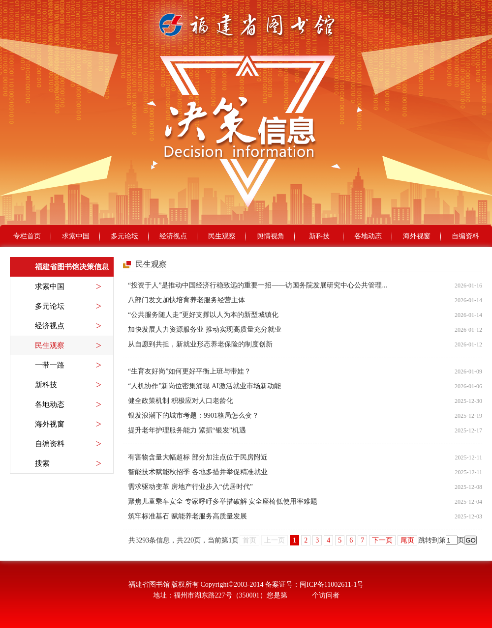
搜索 (68, 463)
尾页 (407, 540)
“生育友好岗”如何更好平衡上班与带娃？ (189, 371)
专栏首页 (27, 236)
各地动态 (368, 236)
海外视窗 (416, 236)
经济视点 (173, 236)
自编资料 (465, 236)
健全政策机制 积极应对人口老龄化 (180, 400)
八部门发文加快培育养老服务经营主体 (186, 300)
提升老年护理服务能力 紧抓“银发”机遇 (187, 430)
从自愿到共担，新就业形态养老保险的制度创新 (200, 344)
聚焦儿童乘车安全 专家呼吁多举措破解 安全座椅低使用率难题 (222, 501)
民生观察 (222, 236)
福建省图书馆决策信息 (72, 267)
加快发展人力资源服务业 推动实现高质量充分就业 (204, 329)
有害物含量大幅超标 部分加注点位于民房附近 (198, 457)
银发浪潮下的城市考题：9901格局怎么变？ (193, 415)
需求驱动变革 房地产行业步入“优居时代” (190, 486)
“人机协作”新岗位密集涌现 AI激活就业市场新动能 (204, 386)
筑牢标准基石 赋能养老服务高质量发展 (187, 516)
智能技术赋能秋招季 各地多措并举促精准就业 (198, 472)
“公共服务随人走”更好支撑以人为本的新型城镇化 (203, 314)
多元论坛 (124, 236)
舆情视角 (270, 236)
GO (470, 540)
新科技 (319, 236)
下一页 (382, 540)
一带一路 (68, 365)
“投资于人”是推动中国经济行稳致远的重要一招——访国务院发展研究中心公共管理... (257, 285)
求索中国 (76, 236)
